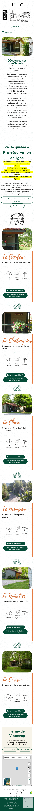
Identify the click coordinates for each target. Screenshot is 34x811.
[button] (29, 757)
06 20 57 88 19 (10, 749)
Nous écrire (25, 749)
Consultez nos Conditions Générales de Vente (17, 200)
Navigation (8, 32)
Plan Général (17, 206)
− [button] (29, 782)
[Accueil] (17, 16)
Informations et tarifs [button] (15, 291)
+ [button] (29, 779)
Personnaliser (28, 805)
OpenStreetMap (18, 785)
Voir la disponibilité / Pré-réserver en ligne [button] (15, 295)
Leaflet (7, 785)
